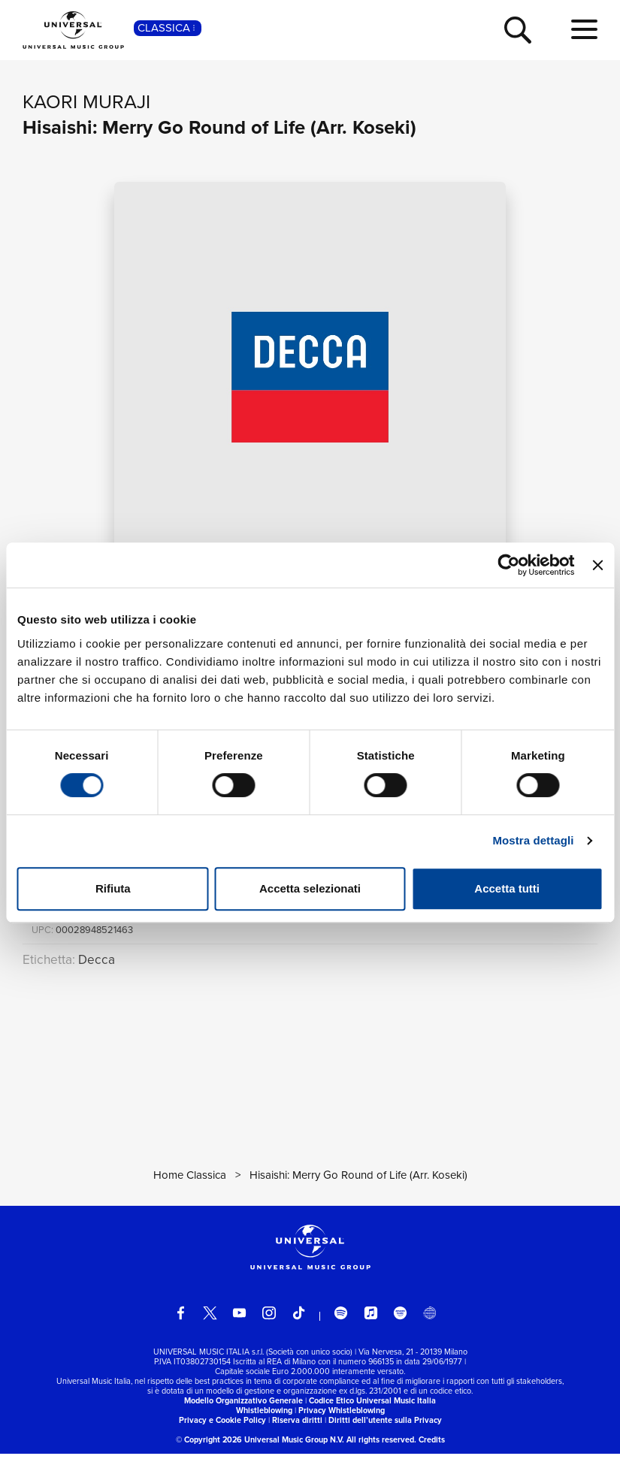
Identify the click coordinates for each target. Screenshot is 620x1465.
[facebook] (180, 1324)
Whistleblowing (264, 1422)
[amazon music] (400, 1324)
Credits (432, 1451)
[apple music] (371, 1324)
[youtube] (239, 1324)
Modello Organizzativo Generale (243, 1412)
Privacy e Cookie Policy (222, 1432)
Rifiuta (113, 888)
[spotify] (340, 1324)
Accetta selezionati (310, 888)
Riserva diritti (297, 1432)
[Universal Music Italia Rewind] (429, 1324)
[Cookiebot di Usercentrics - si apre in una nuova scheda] (509, 565)
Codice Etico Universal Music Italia (372, 1412)
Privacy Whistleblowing (341, 1422)
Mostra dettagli (532, 840)
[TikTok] (298, 1324)
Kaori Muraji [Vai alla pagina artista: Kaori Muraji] (86, 101)
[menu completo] (584, 30)
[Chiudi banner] (597, 565)
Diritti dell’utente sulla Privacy (385, 1432)
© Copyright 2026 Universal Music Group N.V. (260, 1451)
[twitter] (210, 1324)
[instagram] (268, 1324)
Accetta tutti (507, 888)
